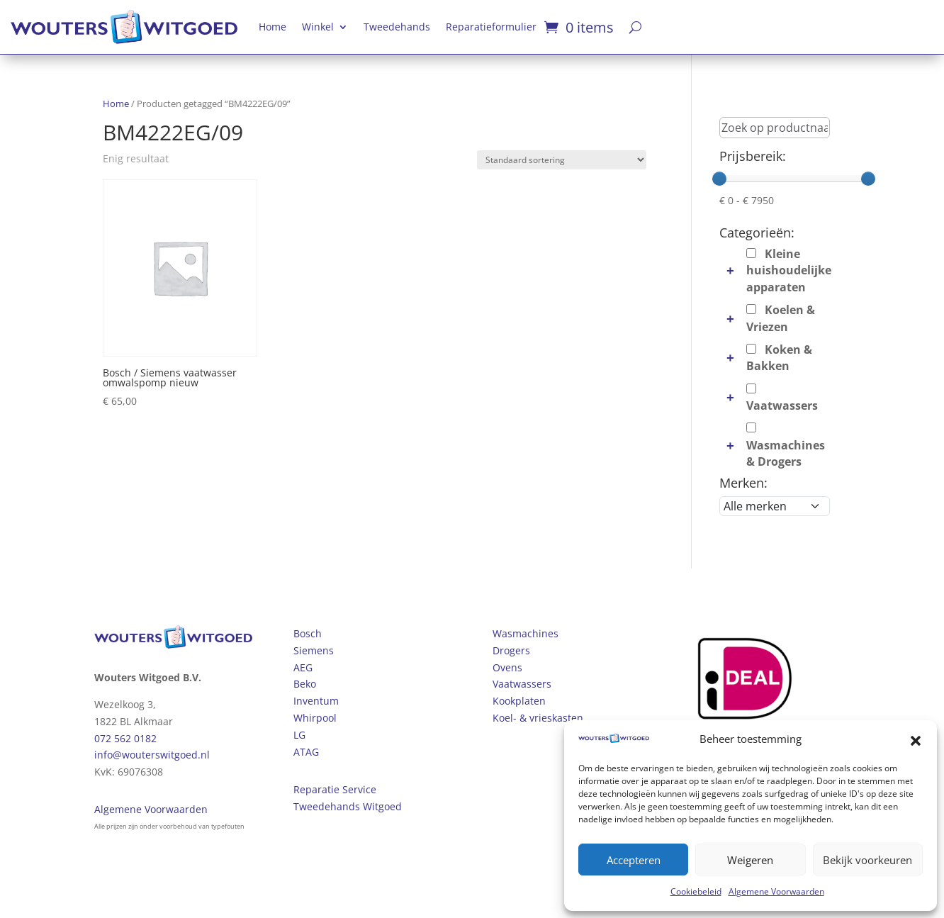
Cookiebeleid (695, 891)
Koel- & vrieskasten (538, 717)
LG (299, 734)
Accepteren (634, 860)
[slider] (719, 179)
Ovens (507, 667)
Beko (304, 683)
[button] (916, 739)
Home (272, 26)
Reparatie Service (334, 789)
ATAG (306, 752)
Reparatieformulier (491, 26)
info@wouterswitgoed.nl (152, 754)
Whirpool (315, 717)
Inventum (316, 700)
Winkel (318, 26)
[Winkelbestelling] (561, 159)
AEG (303, 667)
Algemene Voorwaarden (776, 891)
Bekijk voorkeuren (867, 860)
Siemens (313, 650)
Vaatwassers (522, 683)
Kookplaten (519, 700)
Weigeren (750, 860)
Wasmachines (525, 633)
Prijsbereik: (752, 156)
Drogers (511, 650)
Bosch (307, 633)
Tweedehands (397, 26)
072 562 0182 (125, 738)
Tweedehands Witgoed (347, 806)
